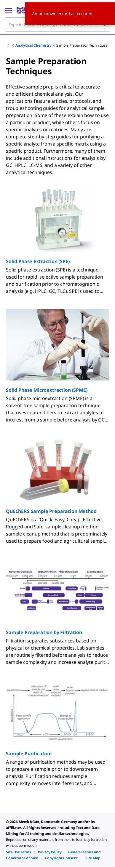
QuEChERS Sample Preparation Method (51, 511)
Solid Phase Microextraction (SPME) (46, 390)
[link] (18, 852)
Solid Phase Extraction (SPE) (38, 261)
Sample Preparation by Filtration (44, 632)
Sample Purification (29, 753)
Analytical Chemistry (33, 45)
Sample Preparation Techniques (81, 45)
